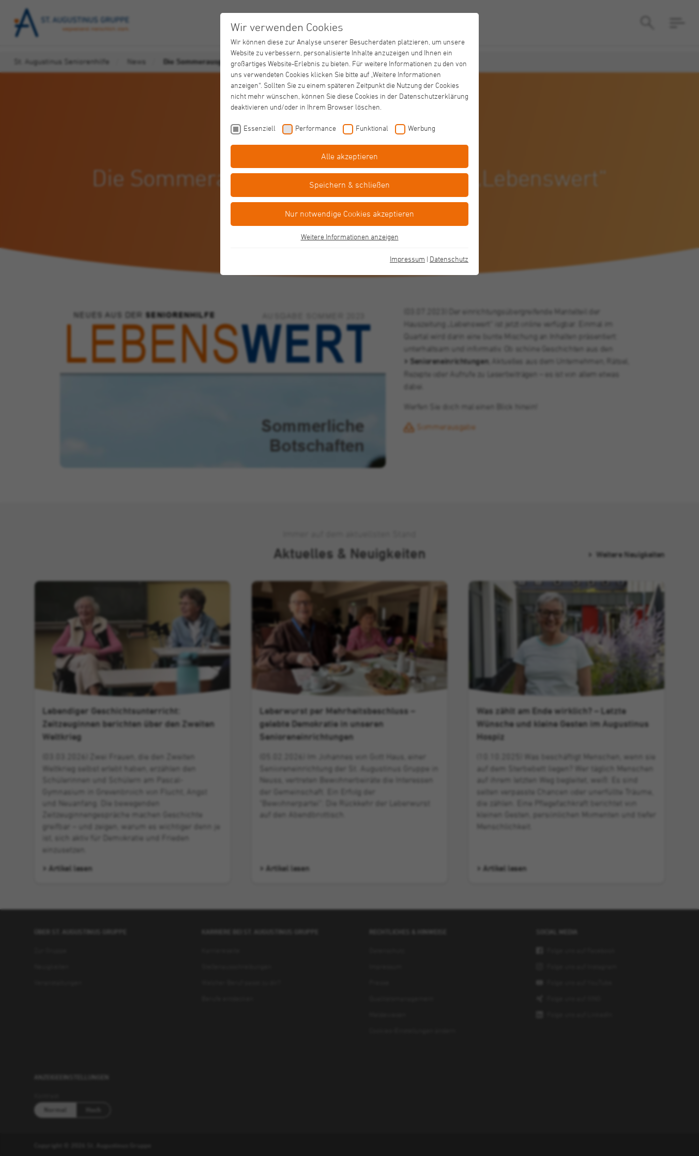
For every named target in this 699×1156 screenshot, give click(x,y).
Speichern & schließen (349, 184)
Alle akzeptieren (349, 156)
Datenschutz (449, 258)
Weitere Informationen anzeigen (350, 236)
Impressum (407, 258)
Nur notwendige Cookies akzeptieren (349, 213)
